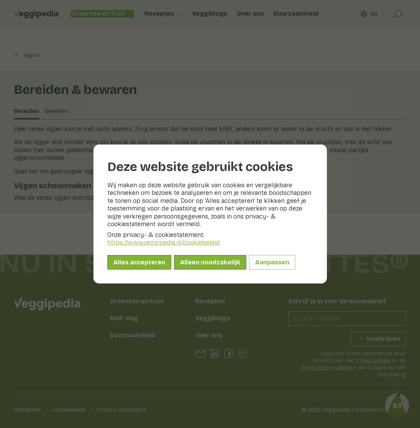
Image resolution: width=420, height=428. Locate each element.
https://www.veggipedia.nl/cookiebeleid (163, 242)
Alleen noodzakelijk (210, 262)
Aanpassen (272, 262)
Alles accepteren (139, 262)
